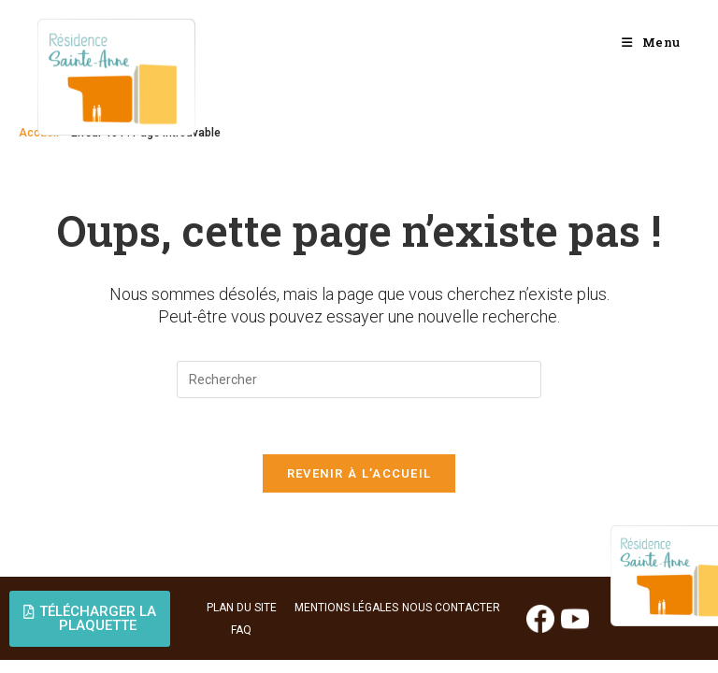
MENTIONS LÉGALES (346, 607)
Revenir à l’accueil (359, 473)
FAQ (241, 630)
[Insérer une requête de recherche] (359, 379)
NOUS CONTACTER (451, 607)
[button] (89, 619)
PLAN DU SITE (242, 607)
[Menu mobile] (651, 42)
